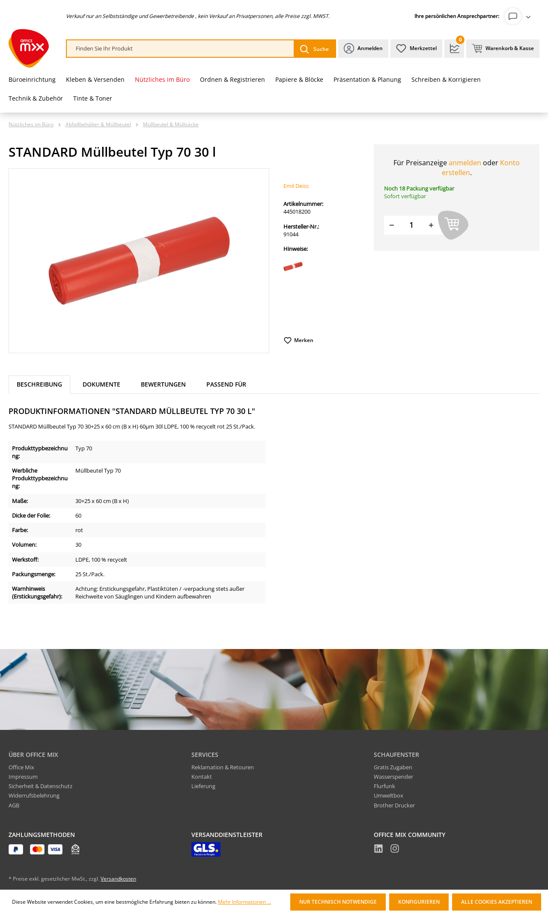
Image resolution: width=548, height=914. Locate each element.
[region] (139, 260)
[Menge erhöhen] (431, 225)
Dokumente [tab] (101, 384)
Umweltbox (388, 795)
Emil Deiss (296, 186)
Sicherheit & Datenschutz (40, 786)
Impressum (23, 776)
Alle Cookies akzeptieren (496, 901)
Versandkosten (118, 878)
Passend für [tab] (226, 384)
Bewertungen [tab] (163, 384)
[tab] (39, 384)
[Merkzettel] (416, 48)
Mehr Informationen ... (244, 902)
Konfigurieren (419, 901)
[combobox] (180, 48)
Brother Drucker (394, 805)
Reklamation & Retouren (222, 767)
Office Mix (21, 767)
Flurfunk (384, 786)
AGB (14, 805)
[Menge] (411, 225)
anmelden (465, 162)
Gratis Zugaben (393, 767)
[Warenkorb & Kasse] (502, 48)
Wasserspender (393, 776)
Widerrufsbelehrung (34, 795)
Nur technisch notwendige (338, 901)
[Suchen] (314, 48)
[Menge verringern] (391, 225)
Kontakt (201, 776)
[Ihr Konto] (519, 16)
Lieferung (203, 786)
